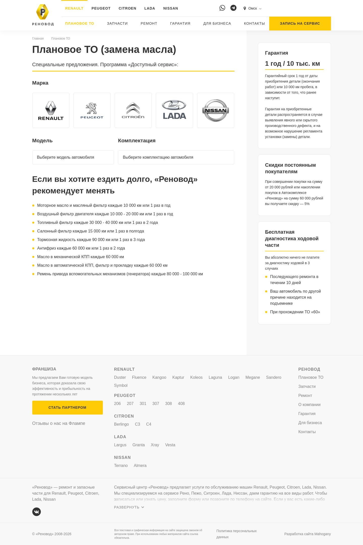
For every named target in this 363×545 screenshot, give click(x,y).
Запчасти (117, 23)
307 (156, 403)
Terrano (121, 465)
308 (168, 403)
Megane (253, 377)
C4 (148, 424)
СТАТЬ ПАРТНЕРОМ (67, 407)
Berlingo (121, 424)
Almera (140, 465)
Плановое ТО (79, 23)
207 (130, 403)
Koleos (196, 377)
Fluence (139, 377)
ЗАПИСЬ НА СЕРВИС (300, 23)
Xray (155, 445)
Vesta (170, 445)
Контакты (254, 23)
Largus (120, 445)
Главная (38, 38)
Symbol (121, 385)
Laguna (215, 377)
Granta (138, 445)
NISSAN (170, 8)
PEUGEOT (101, 8)
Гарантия (180, 23)
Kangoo (159, 377)
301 (143, 403)
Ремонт (149, 23)
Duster (120, 377)
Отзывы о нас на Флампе (58, 423)
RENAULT (74, 8)
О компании (309, 404)
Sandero (274, 377)
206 (117, 403)
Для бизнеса (217, 23)
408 (181, 403)
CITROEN (127, 8)
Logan (233, 377)
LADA (149, 8)
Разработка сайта (307, 534)
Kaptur (178, 377)
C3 (137, 424)
